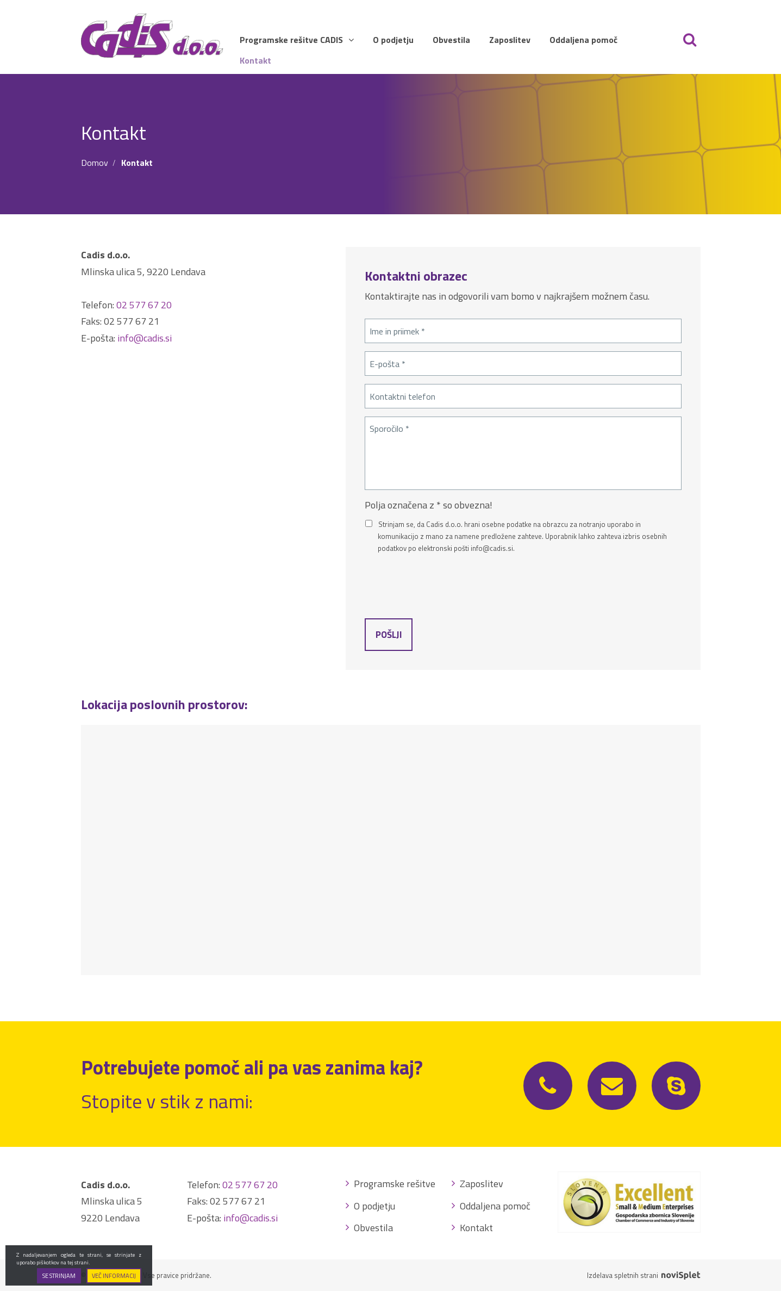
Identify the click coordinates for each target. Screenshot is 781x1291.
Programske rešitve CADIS (297, 39)
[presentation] (447, 583)
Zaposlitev (509, 39)
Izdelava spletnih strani (643, 1275)
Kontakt (255, 60)
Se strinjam (59, 1275)
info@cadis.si (144, 338)
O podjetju (393, 39)
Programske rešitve (394, 1183)
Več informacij (114, 1275)
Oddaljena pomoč (583, 39)
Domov (94, 162)
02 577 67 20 (144, 304)
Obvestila (451, 39)
